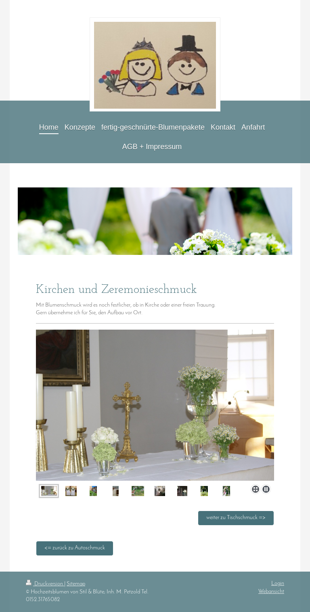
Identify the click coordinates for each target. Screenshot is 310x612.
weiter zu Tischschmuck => (236, 518)
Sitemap (76, 584)
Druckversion (45, 584)
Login (277, 583)
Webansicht (271, 592)
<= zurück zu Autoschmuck (74, 548)
